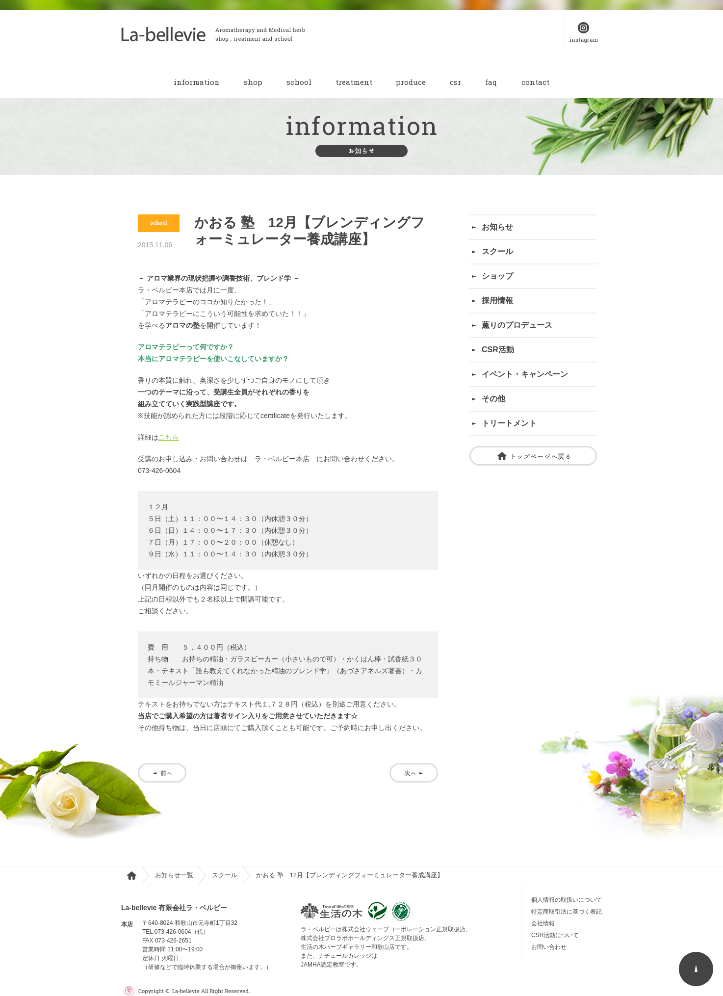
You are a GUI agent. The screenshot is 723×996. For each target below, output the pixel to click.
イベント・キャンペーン (525, 374)
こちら (168, 437)
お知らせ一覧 (174, 875)
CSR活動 (498, 349)
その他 (493, 398)
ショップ (497, 276)
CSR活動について (555, 935)
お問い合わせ (551, 947)
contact (535, 82)
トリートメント (509, 423)
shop (253, 82)
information (197, 82)
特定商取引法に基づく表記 (566, 911)
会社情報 (543, 923)
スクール (497, 251)
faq (491, 82)
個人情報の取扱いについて (566, 899)
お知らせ (497, 227)
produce (411, 82)
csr (455, 82)
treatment (354, 82)
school (298, 82)
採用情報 (497, 300)
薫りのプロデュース (517, 325)
